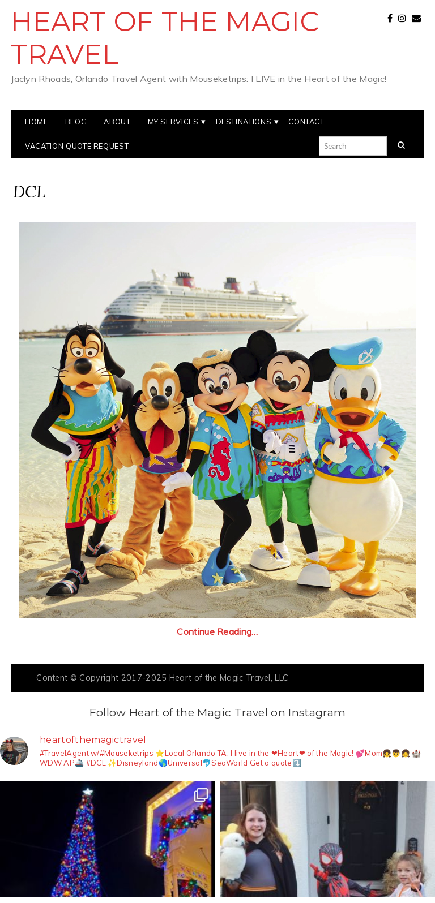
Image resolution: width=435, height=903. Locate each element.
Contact (306, 121)
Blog (76, 121)
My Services (173, 121)
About (117, 121)
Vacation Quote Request (77, 145)
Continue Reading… (217, 631)
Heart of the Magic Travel (165, 38)
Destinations (244, 121)
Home (36, 121)
